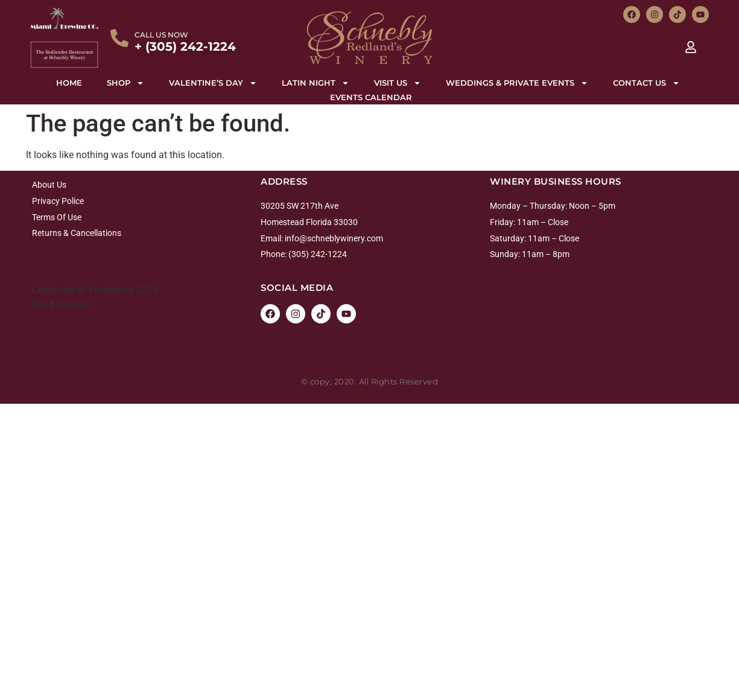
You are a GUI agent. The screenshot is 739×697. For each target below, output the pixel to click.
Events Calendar (371, 97)
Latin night (315, 82)
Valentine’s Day (213, 82)
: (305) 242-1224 (316, 254)
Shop (125, 82)
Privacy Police (58, 201)
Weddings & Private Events (517, 82)
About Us (49, 184)
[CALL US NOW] (119, 38)
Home (69, 83)
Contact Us (646, 82)
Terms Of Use (56, 217)
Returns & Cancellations (76, 233)
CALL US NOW (161, 34)
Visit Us (397, 82)
